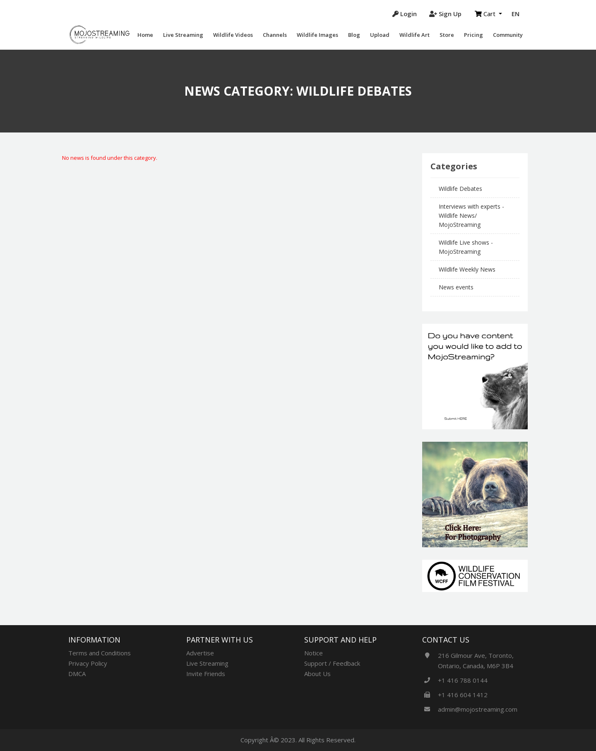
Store (447, 35)
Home (145, 35)
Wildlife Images (317, 35)
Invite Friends (205, 673)
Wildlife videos (233, 35)
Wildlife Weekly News (467, 269)
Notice (313, 653)
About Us (317, 673)
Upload (379, 35)
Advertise (200, 653)
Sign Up (445, 14)
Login (404, 14)
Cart (486, 14)
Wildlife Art (414, 35)
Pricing (473, 35)
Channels (275, 35)
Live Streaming (183, 35)
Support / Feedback (332, 663)
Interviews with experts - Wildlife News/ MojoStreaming (471, 215)
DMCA (77, 673)
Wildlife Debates (460, 189)
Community (508, 35)
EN (515, 14)
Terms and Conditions (99, 653)
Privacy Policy (87, 663)
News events (456, 287)
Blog (354, 35)
